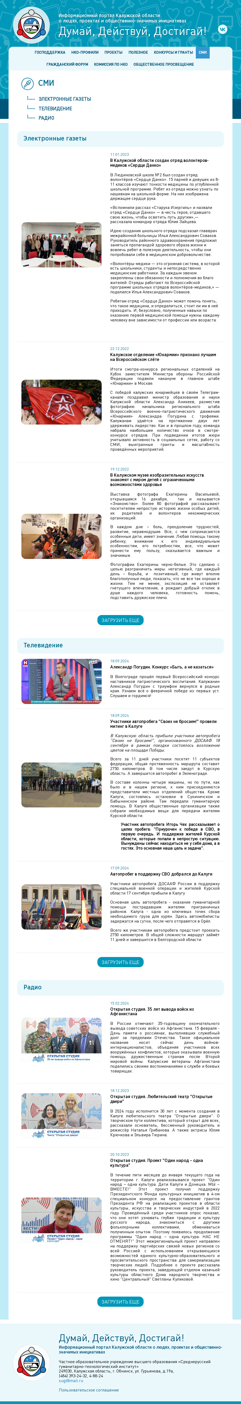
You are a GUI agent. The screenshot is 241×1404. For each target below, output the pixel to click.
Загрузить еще (120, 620)
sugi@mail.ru (71, 1380)
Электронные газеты (65, 99)
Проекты (113, 52)
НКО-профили (84, 52)
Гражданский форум (67, 64)
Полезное (138, 52)
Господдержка (50, 52)
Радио (46, 118)
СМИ (202, 52)
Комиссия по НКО (111, 64)
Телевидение (55, 108)
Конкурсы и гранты (173, 52)
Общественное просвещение (163, 64)
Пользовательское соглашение (89, 1390)
